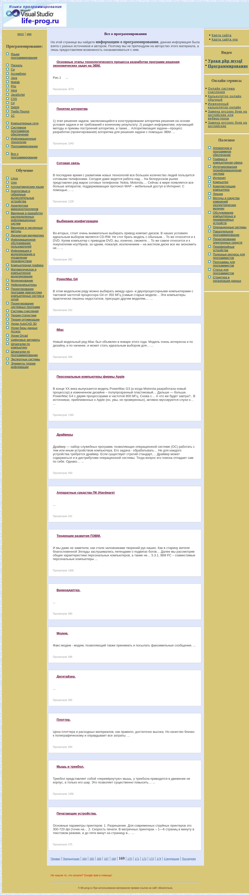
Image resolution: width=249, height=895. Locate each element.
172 (144, 858)
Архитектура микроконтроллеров (24, 207)
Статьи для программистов (223, 271)
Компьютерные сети (25, 123)
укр (29, 34)
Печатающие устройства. (77, 813)
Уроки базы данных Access (24, 329)
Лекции (218, 194)
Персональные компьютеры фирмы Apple (90, 376)
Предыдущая (71, 858)
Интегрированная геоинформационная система (227, 170)
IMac (60, 329)
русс (20, 34)
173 (151, 858)
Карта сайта (221, 35)
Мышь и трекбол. (70, 766)
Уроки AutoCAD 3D (24, 324)
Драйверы (65, 434)
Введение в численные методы (27, 229)
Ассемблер (18, 74)
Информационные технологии (23, 140)
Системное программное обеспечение (20, 131)
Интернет (219, 178)
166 (99, 858)
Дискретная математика (27, 235)
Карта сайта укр (225, 39)
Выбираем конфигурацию (77, 221)
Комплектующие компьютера (224, 188)
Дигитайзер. (66, 676)
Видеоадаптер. (69, 590)
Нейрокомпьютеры (24, 285)
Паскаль (16, 65)
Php (13, 86)
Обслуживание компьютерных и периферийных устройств (224, 218)
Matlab (15, 82)
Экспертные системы (25, 359)
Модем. (62, 633)
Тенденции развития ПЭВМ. (79, 536)
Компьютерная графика (27, 265)
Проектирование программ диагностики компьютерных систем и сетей (27, 294)
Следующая (171, 858)
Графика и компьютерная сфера (228, 160)
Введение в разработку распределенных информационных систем (27, 218)
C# (13, 103)
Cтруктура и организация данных (227, 279)
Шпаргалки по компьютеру (20, 345)
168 (113, 858)
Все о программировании (24, 155)
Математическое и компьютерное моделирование (23, 273)
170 (129, 858)
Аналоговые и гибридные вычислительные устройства (22, 196)
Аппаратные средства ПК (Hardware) (86, 492)
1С (13, 115)
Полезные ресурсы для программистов (229, 256)
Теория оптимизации (25, 319)
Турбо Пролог (20, 111)
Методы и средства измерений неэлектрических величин (226, 203)
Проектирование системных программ (25, 305)
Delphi (15, 107)
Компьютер (220, 182)
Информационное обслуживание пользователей (23, 243)
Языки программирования (24, 56)
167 (106, 858)
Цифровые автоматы (25, 340)
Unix (14, 182)
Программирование (24, 146)
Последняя (189, 858)
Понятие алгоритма (72, 109)
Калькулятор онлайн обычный (225, 98)
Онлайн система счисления (221, 90)
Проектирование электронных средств (227, 240)
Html (14, 90)
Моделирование (22, 280)
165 (91, 858)
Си (13, 69)
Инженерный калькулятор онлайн (224, 105)
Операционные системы (230, 227)
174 (159, 858)
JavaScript (18, 95)
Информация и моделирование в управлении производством (23, 256)
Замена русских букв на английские (227, 124)
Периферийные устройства (223, 248)
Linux (14, 178)
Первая (55, 858)
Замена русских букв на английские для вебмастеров (227, 115)
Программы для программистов (224, 263)
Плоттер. (64, 719)
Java (14, 78)
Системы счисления (25, 311)
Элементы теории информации (23, 365)
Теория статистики (23, 315)
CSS (14, 99)
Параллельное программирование (226, 233)
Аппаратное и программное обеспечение (222, 151)
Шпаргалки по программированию (24, 353)
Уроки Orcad (19, 335)
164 (84, 858)
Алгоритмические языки (27, 187)
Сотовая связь (68, 163)
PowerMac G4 (67, 279)
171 (137, 858)
